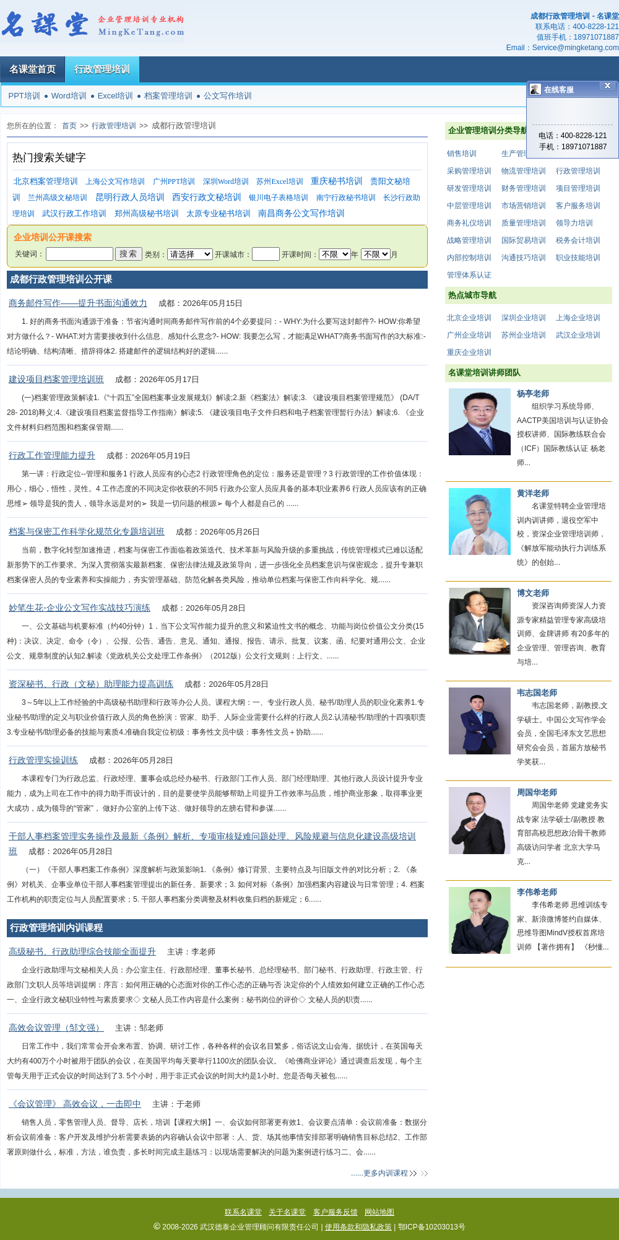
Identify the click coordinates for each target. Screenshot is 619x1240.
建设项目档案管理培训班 (56, 379)
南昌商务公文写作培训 (301, 213)
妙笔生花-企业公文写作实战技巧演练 (79, 608)
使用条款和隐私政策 (358, 1227)
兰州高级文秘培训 (57, 197)
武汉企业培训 (578, 335)
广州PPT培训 (174, 181)
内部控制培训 (469, 257)
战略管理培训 (469, 240)
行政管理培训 (102, 69)
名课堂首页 (32, 69)
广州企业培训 (469, 335)
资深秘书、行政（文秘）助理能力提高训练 (91, 684)
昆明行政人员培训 (130, 197)
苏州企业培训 (523, 335)
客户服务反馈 (335, 1212)
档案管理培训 (168, 95)
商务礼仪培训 (469, 223)
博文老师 (533, 593)
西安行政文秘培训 (206, 197)
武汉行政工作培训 (74, 213)
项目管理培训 (578, 188)
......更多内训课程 (379, 1173)
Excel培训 (116, 95)
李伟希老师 (537, 892)
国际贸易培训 (523, 240)
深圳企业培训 (523, 317)
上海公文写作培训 (115, 181)
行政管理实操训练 (43, 760)
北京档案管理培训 (46, 181)
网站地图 (379, 1212)
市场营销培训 (523, 205)
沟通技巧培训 (523, 257)
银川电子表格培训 (278, 197)
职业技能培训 (578, 257)
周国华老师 (537, 792)
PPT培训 (24, 95)
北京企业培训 (469, 317)
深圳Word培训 (226, 181)
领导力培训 (574, 223)
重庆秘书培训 (337, 181)
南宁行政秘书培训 (346, 197)
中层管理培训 (469, 205)
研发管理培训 (469, 188)
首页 (69, 125)
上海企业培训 (578, 317)
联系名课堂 (243, 1212)
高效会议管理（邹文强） (56, 1028)
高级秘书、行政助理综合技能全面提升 (82, 951)
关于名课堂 (287, 1212)
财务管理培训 (523, 188)
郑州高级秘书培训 (147, 213)
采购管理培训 (469, 171)
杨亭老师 (533, 393)
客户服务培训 (578, 205)
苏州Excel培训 (279, 181)
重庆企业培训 (469, 352)
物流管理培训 (523, 171)
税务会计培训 (578, 240)
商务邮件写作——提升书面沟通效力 (78, 303)
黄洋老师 (533, 493)
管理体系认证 (469, 275)
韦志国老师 (537, 692)
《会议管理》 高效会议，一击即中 (75, 1104)
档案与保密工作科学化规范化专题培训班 (87, 531)
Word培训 (69, 95)
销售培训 (462, 153)
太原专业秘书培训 (218, 213)
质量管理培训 (523, 223)
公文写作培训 (228, 95)
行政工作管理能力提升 (52, 455)
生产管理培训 (523, 153)
